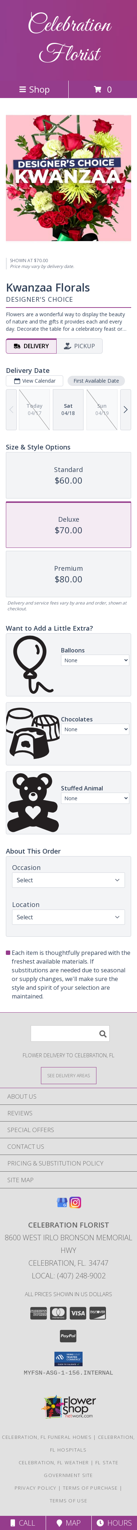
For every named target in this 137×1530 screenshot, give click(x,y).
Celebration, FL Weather (54, 1462)
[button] (68, 1359)
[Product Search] (70, 1033)
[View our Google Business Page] (62, 1206)
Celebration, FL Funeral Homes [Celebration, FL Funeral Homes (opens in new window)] (47, 1437)
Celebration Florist (68, 40)
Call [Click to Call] (23, 1523)
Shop (34, 89)
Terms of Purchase (90, 1488)
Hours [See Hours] (114, 1523)
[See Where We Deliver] (68, 1075)
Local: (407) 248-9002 (69, 1276)
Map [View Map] (69, 1523)
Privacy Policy (36, 1488)
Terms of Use (69, 1500)
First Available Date (96, 380)
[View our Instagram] (75, 1206)
